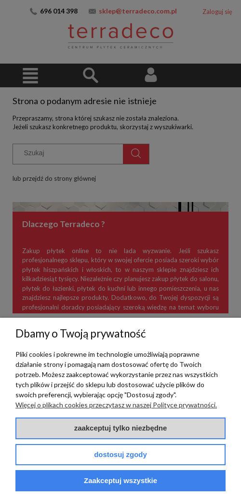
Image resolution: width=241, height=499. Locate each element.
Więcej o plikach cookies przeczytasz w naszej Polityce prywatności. (116, 405)
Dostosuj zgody (120, 454)
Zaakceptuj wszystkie (120, 480)
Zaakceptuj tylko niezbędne (120, 428)
